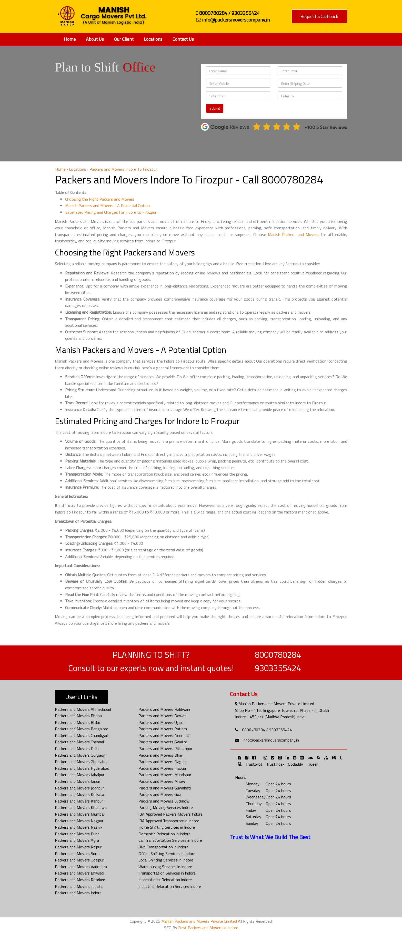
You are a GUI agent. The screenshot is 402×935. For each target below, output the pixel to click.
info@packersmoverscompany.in (271, 740)
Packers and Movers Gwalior (162, 742)
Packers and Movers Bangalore (81, 729)
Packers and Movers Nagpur (79, 821)
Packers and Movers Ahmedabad (83, 709)
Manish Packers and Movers (293, 234)
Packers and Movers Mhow (161, 781)
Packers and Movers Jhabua (162, 768)
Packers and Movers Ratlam (162, 729)
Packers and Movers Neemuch (164, 735)
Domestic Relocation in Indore (164, 834)
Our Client (124, 39)
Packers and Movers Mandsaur (164, 775)
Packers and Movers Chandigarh (82, 735)
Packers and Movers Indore (78, 893)
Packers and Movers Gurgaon (80, 755)
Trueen (312, 764)
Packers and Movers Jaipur (77, 781)
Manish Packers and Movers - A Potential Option (107, 205)
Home (70, 39)
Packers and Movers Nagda (162, 761)
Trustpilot (254, 764)
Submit (214, 108)
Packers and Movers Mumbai (79, 814)
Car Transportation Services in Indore (170, 840)
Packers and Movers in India (79, 886)
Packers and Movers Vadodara (81, 867)
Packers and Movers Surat (77, 853)
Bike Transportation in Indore (163, 847)
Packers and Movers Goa (159, 794)
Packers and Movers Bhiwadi (79, 873)
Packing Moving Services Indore (165, 807)
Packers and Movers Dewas (162, 716)
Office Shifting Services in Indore (166, 853)
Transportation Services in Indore (167, 873)
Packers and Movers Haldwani (164, 709)
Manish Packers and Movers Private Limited (199, 921)
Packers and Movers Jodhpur (79, 788)
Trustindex (275, 764)
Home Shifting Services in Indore (166, 827)
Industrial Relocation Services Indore (169, 886)
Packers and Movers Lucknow (163, 801)
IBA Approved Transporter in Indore (168, 821)
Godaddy (295, 764)
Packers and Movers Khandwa (81, 807)
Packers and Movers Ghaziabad (81, 761)
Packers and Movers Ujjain (160, 722)
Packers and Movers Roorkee (80, 880)
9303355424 (278, 668)
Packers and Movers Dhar (160, 755)
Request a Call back (319, 16)
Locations (153, 39)
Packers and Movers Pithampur (165, 748)
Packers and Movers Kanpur (79, 801)
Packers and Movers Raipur (78, 847)
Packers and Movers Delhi (77, 748)
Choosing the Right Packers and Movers (99, 199)
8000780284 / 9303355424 (267, 730)
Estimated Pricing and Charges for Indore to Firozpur (110, 212)
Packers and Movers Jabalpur (79, 775)
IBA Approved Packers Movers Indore (170, 814)
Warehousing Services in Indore (165, 867)
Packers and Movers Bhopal (79, 716)
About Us (95, 39)
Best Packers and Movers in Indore (208, 927)
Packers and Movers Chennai (79, 742)
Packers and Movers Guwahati (164, 788)
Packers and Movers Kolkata (79, 794)
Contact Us (183, 39)
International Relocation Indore (165, 880)
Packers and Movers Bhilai (77, 722)
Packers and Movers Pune (77, 834)
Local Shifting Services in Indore (165, 860)
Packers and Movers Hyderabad (82, 768)
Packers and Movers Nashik (78, 827)
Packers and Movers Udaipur (79, 860)
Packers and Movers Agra (77, 840)
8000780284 (278, 654)
